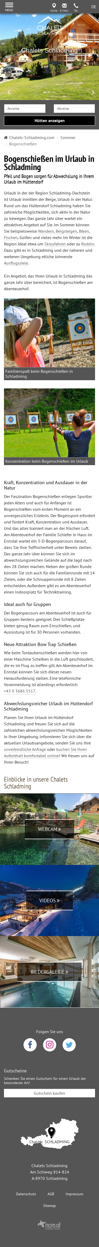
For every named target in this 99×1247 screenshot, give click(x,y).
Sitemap (49, 1205)
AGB (51, 1193)
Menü (9, 10)
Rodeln (87, 243)
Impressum (74, 1193)
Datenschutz (26, 1193)
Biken (84, 231)
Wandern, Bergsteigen (57, 231)
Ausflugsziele (16, 263)
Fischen (11, 237)
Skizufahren (55, 243)
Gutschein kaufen (49, 1093)
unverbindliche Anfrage (25, 749)
